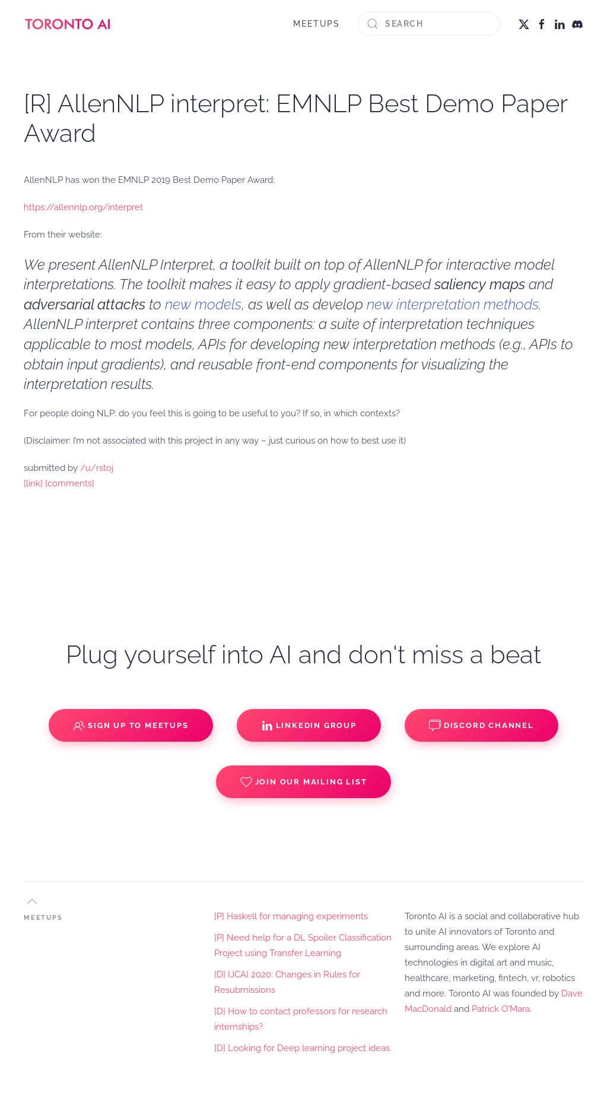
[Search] (429, 24)
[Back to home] (68, 24)
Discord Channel (481, 726)
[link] (33, 483)
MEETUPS (316, 24)
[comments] (69, 483)
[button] (32, 901)
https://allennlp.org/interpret (83, 207)
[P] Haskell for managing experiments (291, 916)
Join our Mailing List (303, 782)
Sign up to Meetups (130, 726)
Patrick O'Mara (501, 1009)
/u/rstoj (96, 468)
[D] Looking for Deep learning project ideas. (303, 1048)
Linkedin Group (309, 726)
